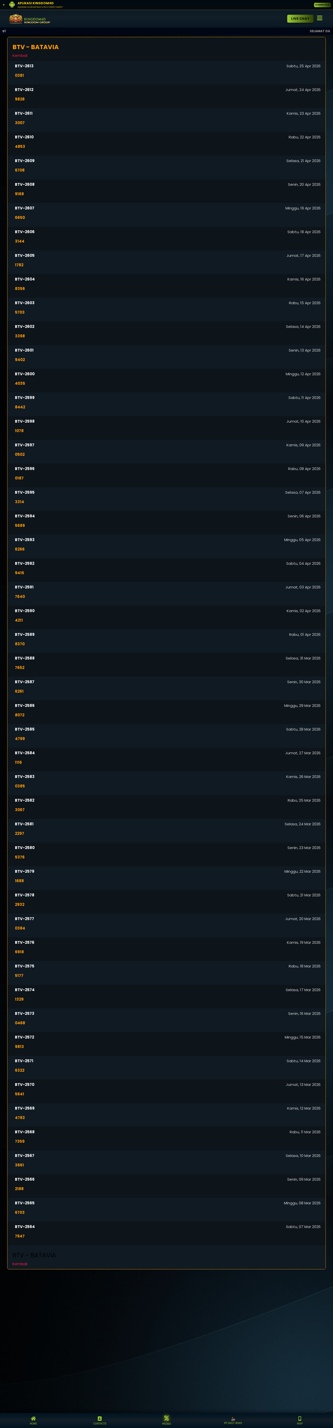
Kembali (19, 55)
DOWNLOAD (322, 4)
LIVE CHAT (300, 18)
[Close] (3, 4)
